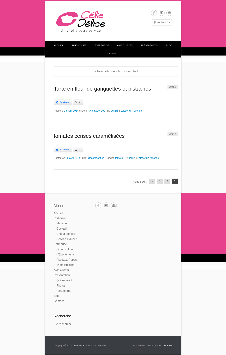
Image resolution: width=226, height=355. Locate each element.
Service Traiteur (67, 239)
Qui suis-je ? (65, 280)
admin (114, 110)
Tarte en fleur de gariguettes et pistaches (102, 89)
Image (172, 87)
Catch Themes (164, 345)
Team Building (66, 264)
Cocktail (62, 228)
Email (169, 13)
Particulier (78, 45)
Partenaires (64, 290)
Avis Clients (125, 45)
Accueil (59, 45)
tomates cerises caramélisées (89, 136)
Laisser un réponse (131, 110)
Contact (113, 53)
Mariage (62, 223)
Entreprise (101, 45)
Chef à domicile (66, 233)
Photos (61, 285)
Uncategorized (97, 110)
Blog (169, 45)
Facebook (154, 13)
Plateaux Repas (67, 259)
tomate (119, 157)
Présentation (149, 45)
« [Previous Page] (152, 181)
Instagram (162, 13)
